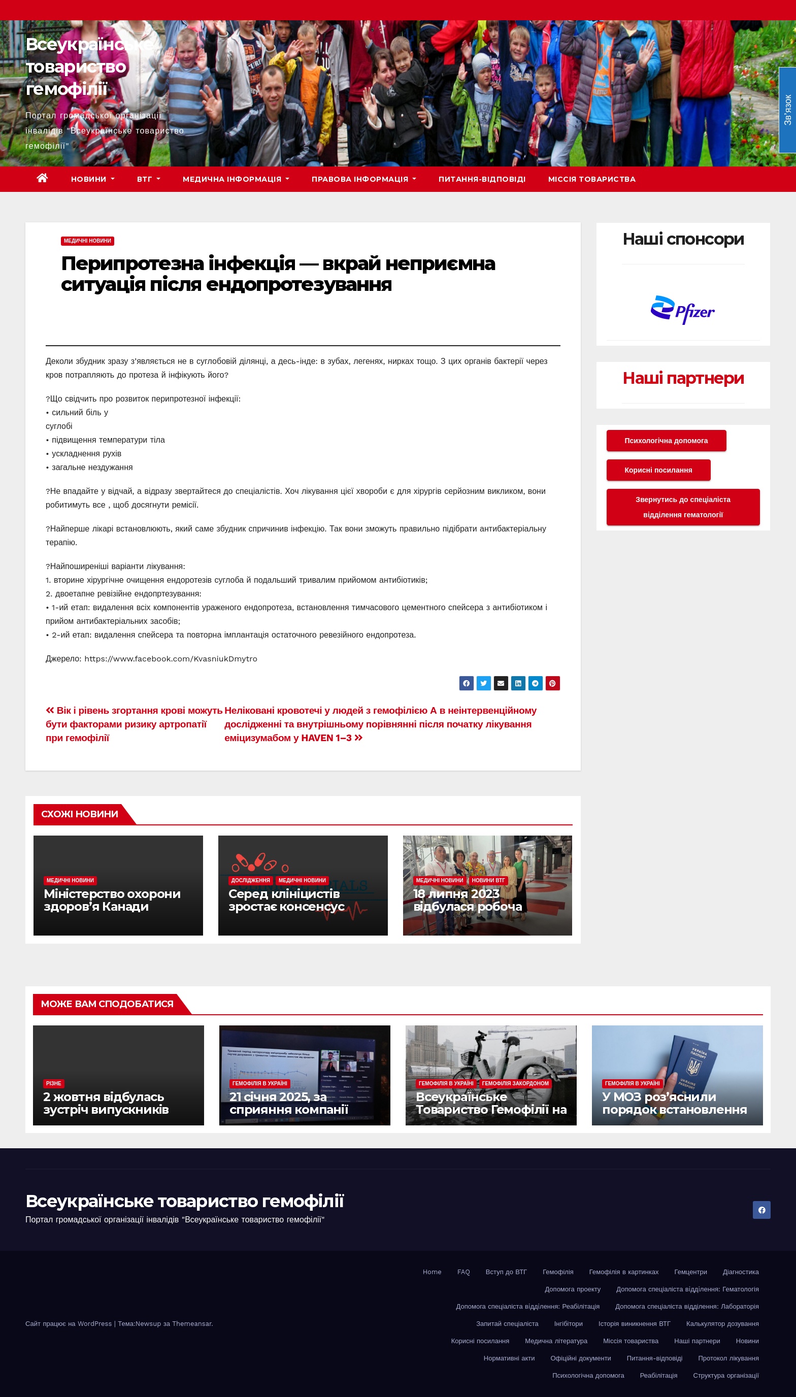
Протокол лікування (728, 1358)
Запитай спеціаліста (507, 1323)
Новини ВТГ (488, 880)
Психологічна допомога (666, 441)
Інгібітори (568, 1323)
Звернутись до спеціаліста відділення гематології (683, 507)
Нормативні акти (509, 1358)
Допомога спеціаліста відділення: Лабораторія (687, 1306)
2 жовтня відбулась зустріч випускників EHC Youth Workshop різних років (107, 1115)
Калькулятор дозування (722, 1323)
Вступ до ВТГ (506, 1272)
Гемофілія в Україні (260, 1083)
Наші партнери (683, 378)
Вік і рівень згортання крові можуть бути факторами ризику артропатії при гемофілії (134, 724)
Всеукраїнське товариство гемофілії (89, 66)
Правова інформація (364, 179)
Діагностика (741, 1272)
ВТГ (149, 179)
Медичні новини (87, 241)
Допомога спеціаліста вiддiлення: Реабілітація (528, 1306)
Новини (93, 179)
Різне (53, 1083)
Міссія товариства (592, 179)
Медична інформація (236, 179)
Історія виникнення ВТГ (635, 1323)
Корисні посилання (658, 470)
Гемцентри (691, 1272)
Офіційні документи (580, 1358)
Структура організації (726, 1375)
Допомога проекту (573, 1289)
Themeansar (191, 1323)
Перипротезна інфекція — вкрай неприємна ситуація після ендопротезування (278, 273)
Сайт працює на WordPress (69, 1323)
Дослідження (250, 880)
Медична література (556, 1341)
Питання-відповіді (482, 179)
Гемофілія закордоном (515, 1083)
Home (432, 1272)
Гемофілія (558, 1272)
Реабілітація (659, 1375)
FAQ (463, 1272)
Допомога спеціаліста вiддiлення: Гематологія (687, 1289)
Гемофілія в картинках (624, 1272)
